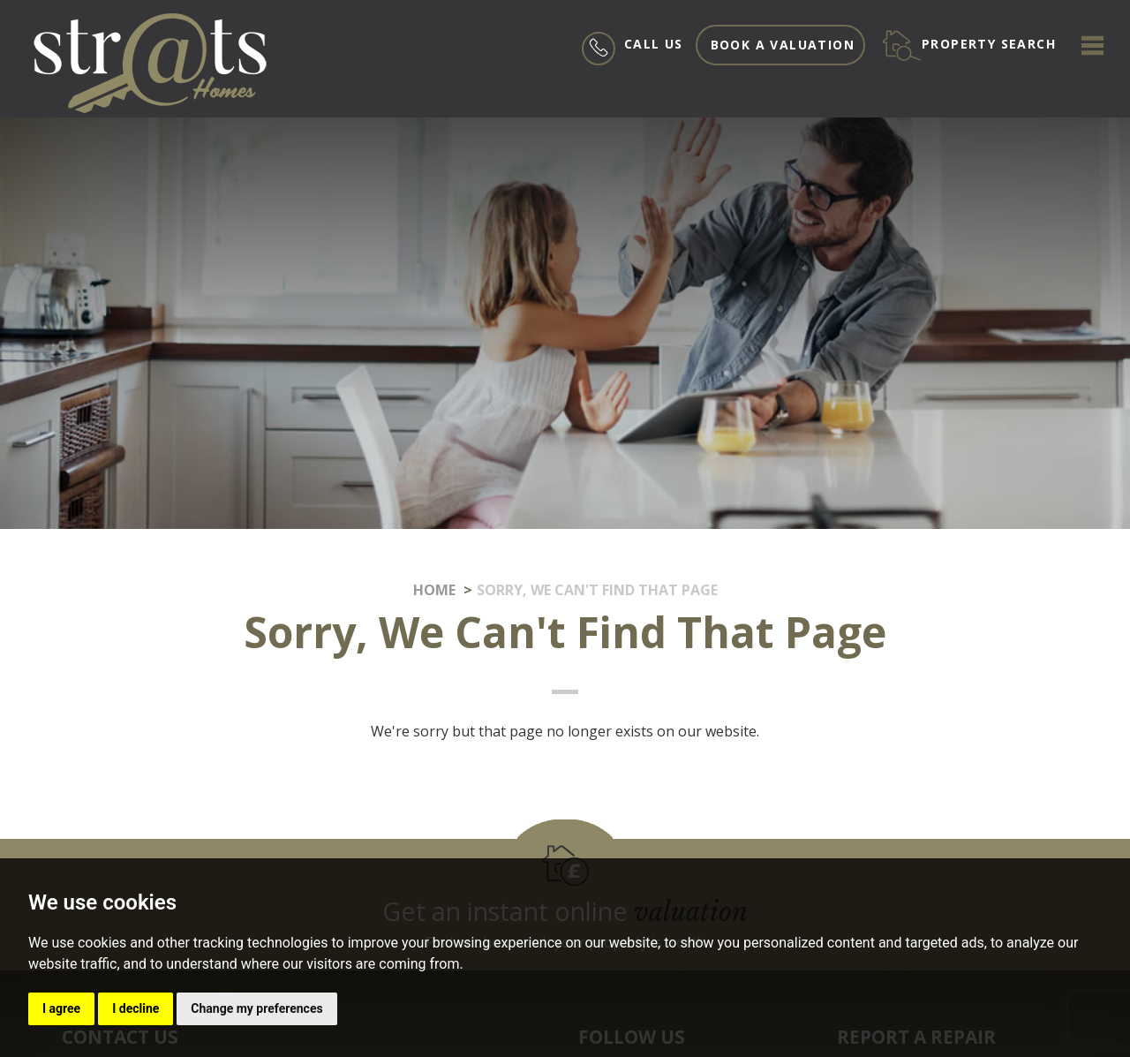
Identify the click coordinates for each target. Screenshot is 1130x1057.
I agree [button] (61, 1008)
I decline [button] (135, 1008)
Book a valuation (783, 44)
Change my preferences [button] (256, 1008)
